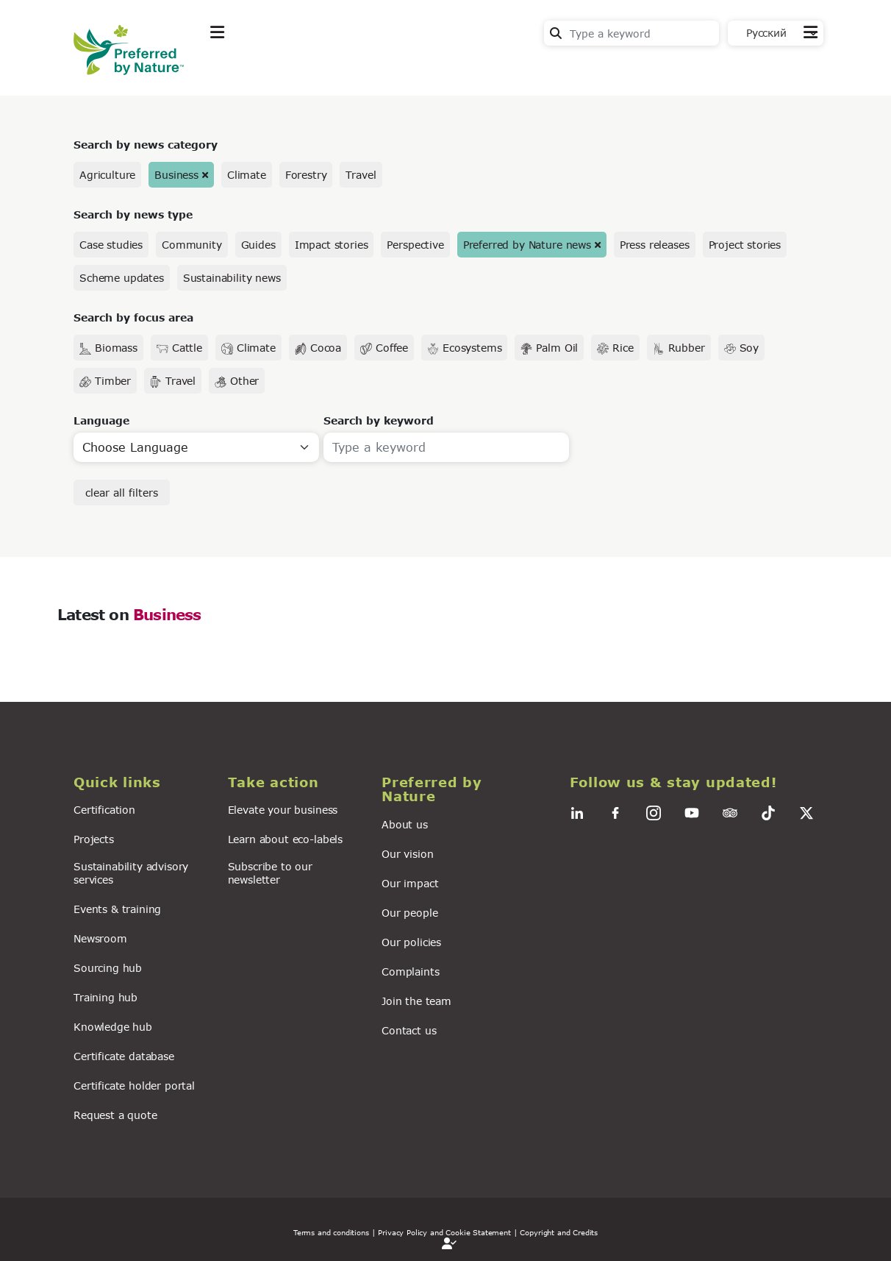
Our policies (411, 942)
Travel (361, 174)
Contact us (409, 1030)
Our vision (407, 854)
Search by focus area (133, 317)
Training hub (105, 997)
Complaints (410, 971)
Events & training (117, 909)
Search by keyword (378, 420)
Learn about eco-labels (285, 839)
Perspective (415, 244)
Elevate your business (283, 809)
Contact (795, 67)
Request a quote (115, 1115)
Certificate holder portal (134, 1085)
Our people (409, 912)
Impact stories (331, 244)
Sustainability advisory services (131, 872)
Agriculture (107, 174)
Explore (232, 69)
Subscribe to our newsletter (270, 872)
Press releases (655, 244)
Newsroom (100, 938)
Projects (94, 839)
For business (485, 69)
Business (176, 174)
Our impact (410, 883)
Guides (258, 244)
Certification (104, 809)
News (401, 69)
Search (556, 33)
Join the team (416, 1001)
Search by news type (133, 214)
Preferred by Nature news (527, 244)
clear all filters (121, 492)
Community (192, 244)
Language (101, 420)
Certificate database (124, 1056)
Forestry (306, 174)
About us (405, 824)
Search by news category (146, 144)
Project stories (745, 244)
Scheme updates (121, 277)
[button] (142, 782)
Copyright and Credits (559, 1232)
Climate (246, 174)
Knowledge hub (113, 1026)
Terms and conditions (331, 1232)
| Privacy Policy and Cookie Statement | (445, 1232)
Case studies (111, 244)
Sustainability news (232, 277)
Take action (320, 69)
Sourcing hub (108, 968)
